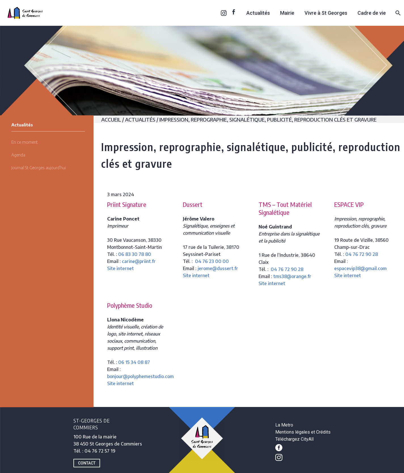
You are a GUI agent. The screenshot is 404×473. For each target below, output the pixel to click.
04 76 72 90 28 (287, 269)
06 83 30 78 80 (134, 254)
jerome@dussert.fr (218, 268)
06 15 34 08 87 (134, 362)
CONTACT (87, 463)
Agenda (18, 154)
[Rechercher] (397, 12)
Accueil (111, 119)
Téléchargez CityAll (294, 439)
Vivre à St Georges (325, 13)
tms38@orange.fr (292, 276)
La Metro (284, 425)
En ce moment (24, 142)
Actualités (258, 13)
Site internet (120, 268)
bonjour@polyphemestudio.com (140, 376)
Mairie (287, 13)
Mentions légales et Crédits (303, 432)
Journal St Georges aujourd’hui (38, 167)
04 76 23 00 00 (212, 261)
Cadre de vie (372, 13)
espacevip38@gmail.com (360, 268)
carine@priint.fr (139, 261)
